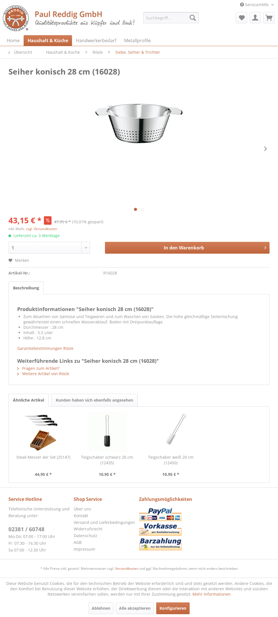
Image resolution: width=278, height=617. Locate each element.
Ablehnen (101, 608)
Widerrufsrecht (88, 529)
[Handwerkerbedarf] (96, 40)
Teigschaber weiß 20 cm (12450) (171, 459)
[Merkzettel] (241, 17)
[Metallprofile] (137, 40)
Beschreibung (26, 288)
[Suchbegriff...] (171, 17)
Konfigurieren (173, 608)
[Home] (13, 40)
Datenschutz (85, 535)
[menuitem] (171, 17)
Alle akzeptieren (135, 608)
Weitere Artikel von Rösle (43, 373)
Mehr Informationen (211, 594)
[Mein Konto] (255, 17)
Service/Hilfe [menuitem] (255, 4)
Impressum (84, 549)
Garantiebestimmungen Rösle (45, 348)
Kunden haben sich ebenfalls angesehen (94, 400)
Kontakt (81, 515)
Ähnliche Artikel (28, 400)
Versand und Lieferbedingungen (104, 522)
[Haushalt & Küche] (48, 40)
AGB (78, 542)
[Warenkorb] (269, 17)
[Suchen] (193, 17)
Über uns (82, 509)
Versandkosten (126, 568)
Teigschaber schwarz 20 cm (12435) (107, 459)
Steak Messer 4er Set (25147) (43, 457)
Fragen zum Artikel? (38, 368)
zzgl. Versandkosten (41, 228)
